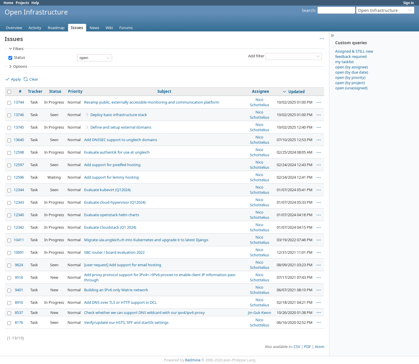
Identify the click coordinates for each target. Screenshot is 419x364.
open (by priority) (350, 77)
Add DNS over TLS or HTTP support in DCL (120, 302)
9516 (19, 277)
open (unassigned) (351, 87)
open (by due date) (351, 72)
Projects (22, 3)
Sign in (408, 3)
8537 (19, 312)
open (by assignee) (351, 67)
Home (8, 3)
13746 (19, 114)
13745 (19, 127)
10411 (19, 239)
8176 (19, 322)
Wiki (109, 27)
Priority (75, 91)
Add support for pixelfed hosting (112, 164)
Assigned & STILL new (354, 51)
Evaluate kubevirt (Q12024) (107, 189)
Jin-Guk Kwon (259, 312)
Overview (14, 27)
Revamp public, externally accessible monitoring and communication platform (151, 102)
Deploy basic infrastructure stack (118, 114)
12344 (19, 189)
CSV (297, 346)
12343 (19, 202)
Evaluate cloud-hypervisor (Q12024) (114, 202)
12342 (19, 227)
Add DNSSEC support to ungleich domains (120, 139)
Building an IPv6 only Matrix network (116, 289)
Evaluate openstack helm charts (111, 214)
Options (17, 66)
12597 (19, 164)
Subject (164, 91)
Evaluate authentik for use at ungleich (117, 152)
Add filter (256, 56)
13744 (19, 102)
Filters (16, 48)
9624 (19, 264)
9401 (19, 289)
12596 (19, 177)
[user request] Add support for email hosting (122, 264)
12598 (19, 152)
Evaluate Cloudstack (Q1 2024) (110, 227)
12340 (19, 214)
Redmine (192, 360)
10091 (19, 252)
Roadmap (56, 27)
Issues (77, 27)
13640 (19, 139)
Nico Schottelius (259, 102)
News (94, 27)
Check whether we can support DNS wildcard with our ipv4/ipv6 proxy (144, 312)
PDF (307, 346)
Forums (126, 27)
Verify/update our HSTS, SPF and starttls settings (126, 322)
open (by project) (350, 82)
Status (19, 57)
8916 (19, 302)
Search (308, 10)
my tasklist (344, 61)
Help (35, 3)
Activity (35, 27)
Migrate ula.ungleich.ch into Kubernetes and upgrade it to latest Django (146, 239)
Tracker (35, 91)
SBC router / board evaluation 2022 (114, 252)
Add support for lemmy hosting (111, 177)
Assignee (260, 91)
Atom (319, 346)
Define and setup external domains (120, 127)
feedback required (351, 56)
